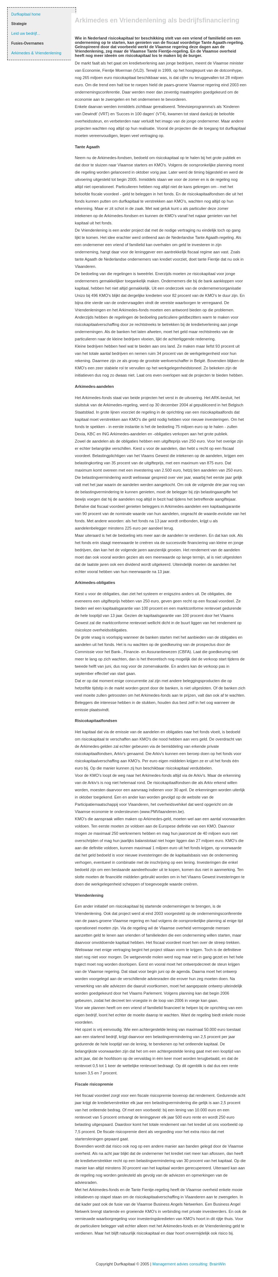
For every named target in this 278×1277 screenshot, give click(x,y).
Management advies (170, 1264)
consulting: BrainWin (207, 1264)
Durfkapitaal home (26, 14)
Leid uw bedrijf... (25, 33)
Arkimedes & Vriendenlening (36, 53)
